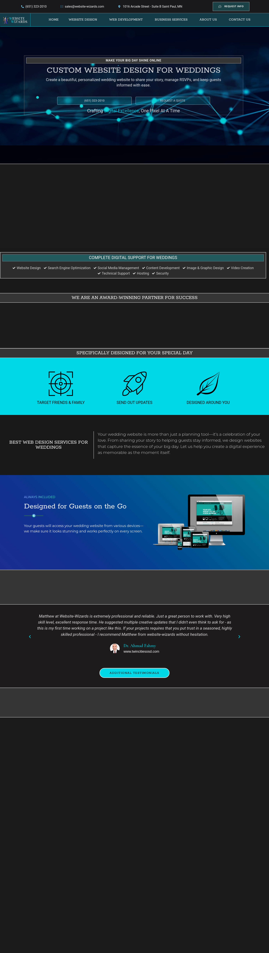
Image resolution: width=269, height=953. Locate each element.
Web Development (126, 20)
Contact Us (239, 20)
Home (54, 20)
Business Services (171, 20)
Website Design (83, 20)
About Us (208, 20)
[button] (84, 19)
